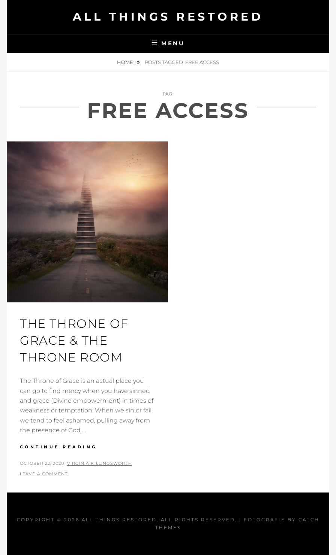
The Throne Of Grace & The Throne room (74, 340)
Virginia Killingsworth (99, 463)
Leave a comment (44, 473)
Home (125, 62)
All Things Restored (168, 17)
